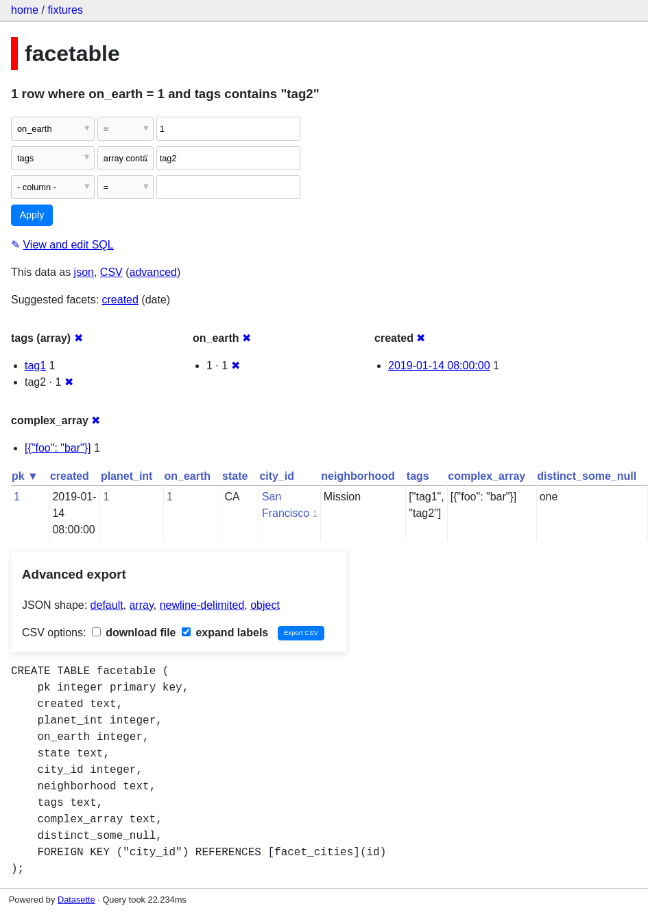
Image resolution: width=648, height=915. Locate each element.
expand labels (225, 632)
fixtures (65, 10)
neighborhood (358, 476)
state (235, 476)
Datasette (76, 899)
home (24, 10)
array (142, 605)
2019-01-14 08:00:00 (439, 365)
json (84, 272)
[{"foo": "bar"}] (58, 448)
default (107, 605)
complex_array (486, 476)
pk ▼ (25, 476)
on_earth (187, 476)
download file (134, 632)
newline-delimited (202, 605)
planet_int (127, 476)
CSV (111, 272)
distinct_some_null (586, 476)
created (120, 299)
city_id (276, 476)
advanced (153, 272)
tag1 (35, 365)
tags (418, 476)
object (265, 605)
